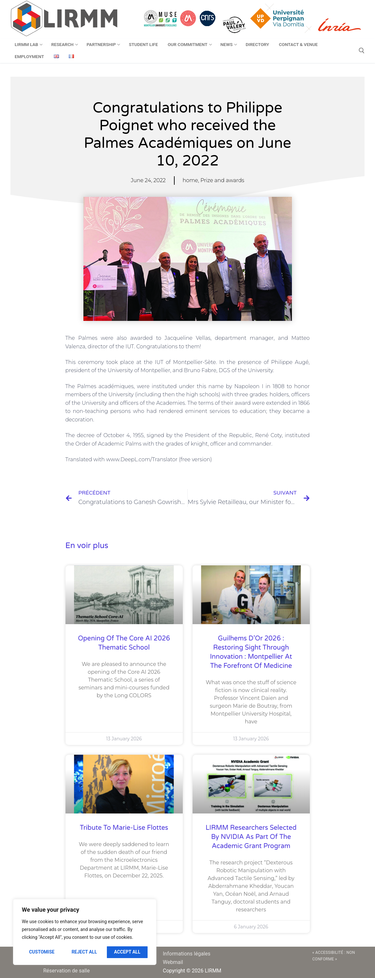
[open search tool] (362, 51)
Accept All (127, 951)
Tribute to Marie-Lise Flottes (124, 828)
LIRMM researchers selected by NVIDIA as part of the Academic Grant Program (251, 837)
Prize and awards (222, 180)
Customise (41, 951)
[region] (84, 932)
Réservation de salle (66, 971)
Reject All (84, 951)
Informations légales (186, 954)
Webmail (173, 962)
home (190, 180)
